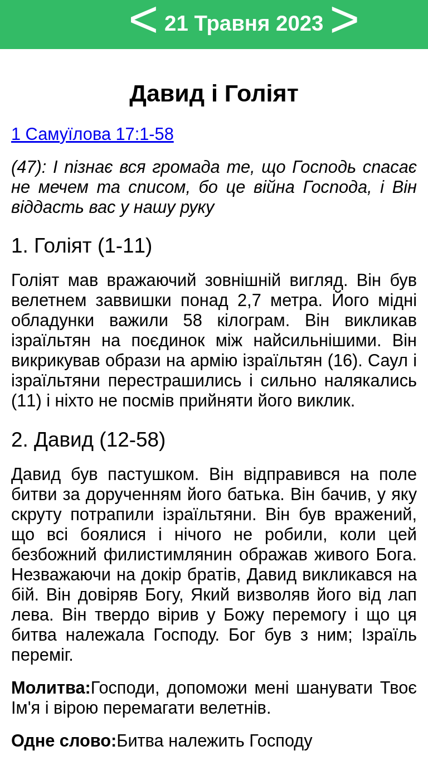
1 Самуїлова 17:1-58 (92, 134)
